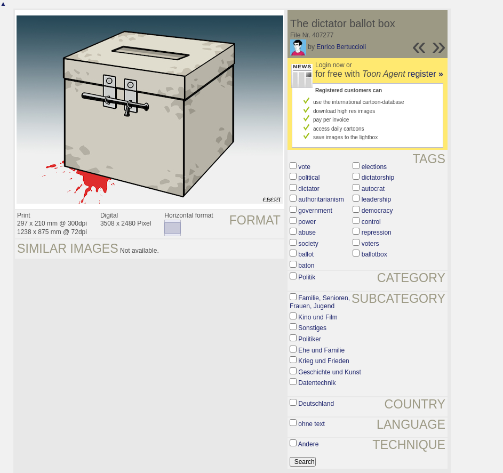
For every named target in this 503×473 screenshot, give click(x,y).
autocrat (373, 189)
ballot (306, 254)
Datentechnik (317, 383)
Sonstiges (312, 328)
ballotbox (374, 254)
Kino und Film (317, 317)
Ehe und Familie (321, 350)
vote (304, 167)
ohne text (311, 424)
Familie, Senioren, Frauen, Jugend (320, 302)
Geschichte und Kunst (329, 372)
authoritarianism (321, 199)
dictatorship (378, 177)
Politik (306, 277)
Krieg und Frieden (323, 361)
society (308, 243)
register (425, 73)
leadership (376, 199)
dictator (308, 189)
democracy (377, 210)
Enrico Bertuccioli (341, 47)
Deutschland (316, 403)
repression (377, 232)
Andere (308, 444)
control (371, 222)
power (307, 222)
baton (306, 265)
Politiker (309, 339)
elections (374, 167)
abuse (307, 232)
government (315, 210)
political (309, 177)
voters (370, 243)
